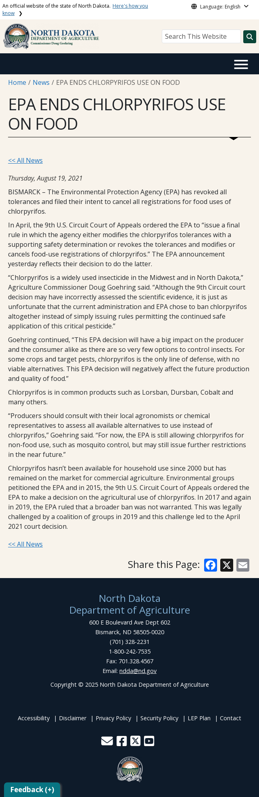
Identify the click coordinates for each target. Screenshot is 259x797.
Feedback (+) (32, 789)
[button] (108, 743)
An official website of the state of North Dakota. (75, 9)
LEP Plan (199, 718)
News (41, 82)
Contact (230, 718)
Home (17, 82)
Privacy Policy (113, 718)
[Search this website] (249, 36)
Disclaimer (72, 718)
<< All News (25, 160)
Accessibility (34, 718)
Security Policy (159, 718)
